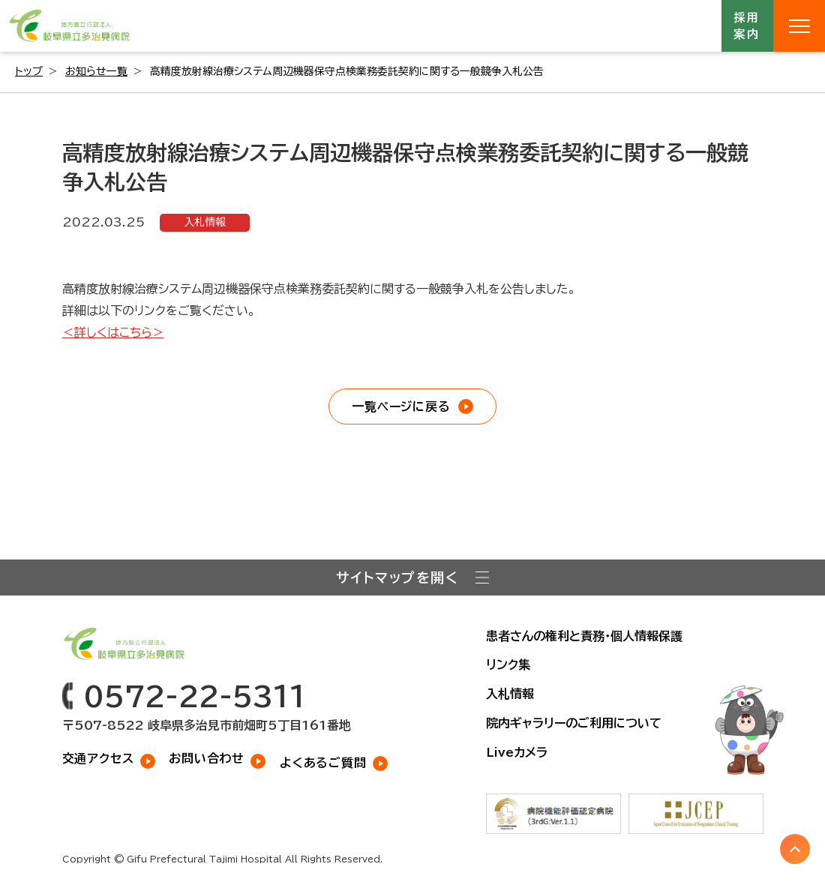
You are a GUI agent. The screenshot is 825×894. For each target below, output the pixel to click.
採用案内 (747, 25)
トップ (29, 71)
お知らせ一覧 (96, 71)
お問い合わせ (209, 758)
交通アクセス (98, 758)
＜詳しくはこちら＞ (113, 332)
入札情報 (205, 222)
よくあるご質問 (327, 758)
